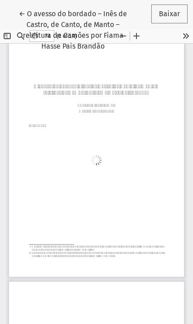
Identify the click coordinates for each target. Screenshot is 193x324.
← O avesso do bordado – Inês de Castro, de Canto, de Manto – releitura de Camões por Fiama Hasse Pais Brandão (73, 29)
